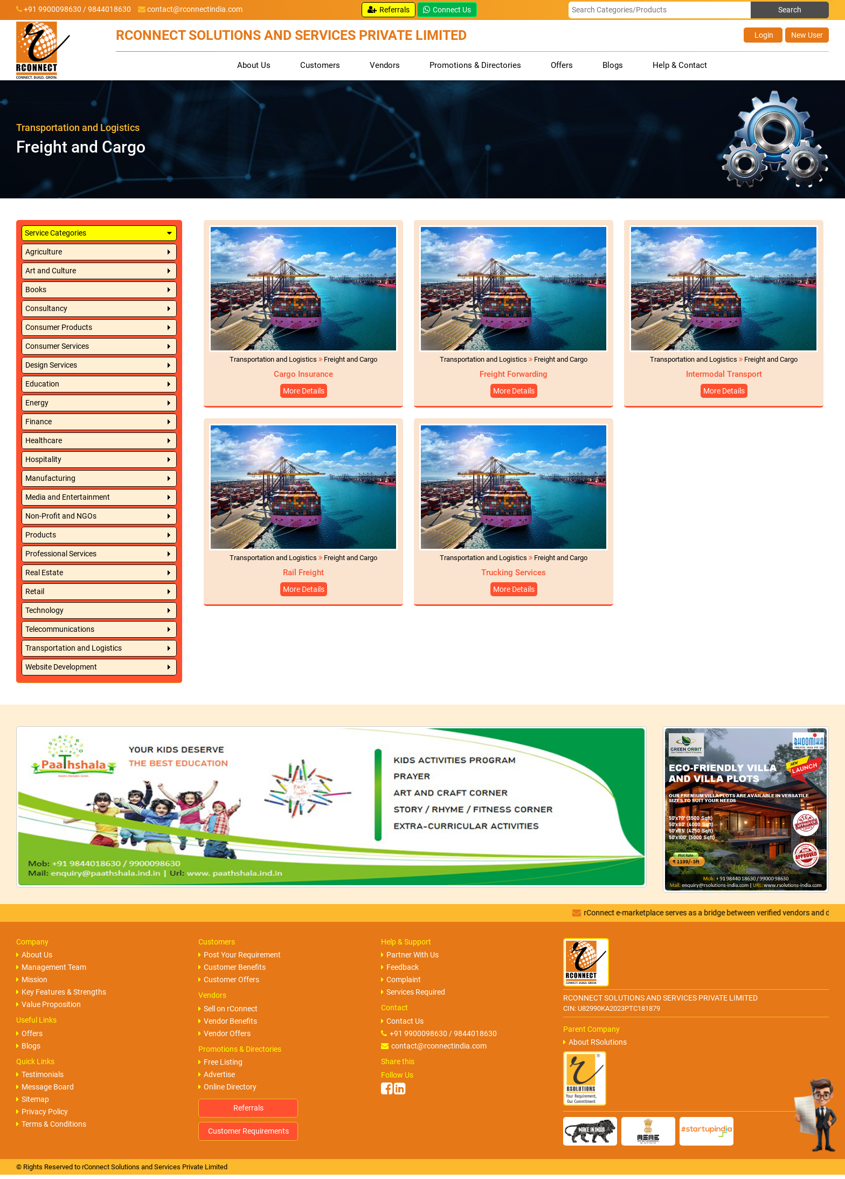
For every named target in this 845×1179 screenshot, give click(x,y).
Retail (34, 591)
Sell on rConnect (228, 1008)
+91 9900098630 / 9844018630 (439, 1033)
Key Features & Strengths (61, 992)
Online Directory (227, 1087)
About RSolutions (595, 1042)
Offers (562, 65)
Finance (38, 421)
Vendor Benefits (227, 1021)
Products (40, 534)
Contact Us (402, 1021)
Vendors (385, 65)
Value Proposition (48, 1004)
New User (807, 35)
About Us (254, 65)
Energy (37, 402)
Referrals (389, 9)
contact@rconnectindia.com (195, 9)
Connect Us (447, 9)
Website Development (61, 667)
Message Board (45, 1087)
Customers (320, 65)
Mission (31, 979)
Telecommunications (59, 629)
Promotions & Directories (475, 65)
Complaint (401, 979)
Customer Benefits (232, 967)
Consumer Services (57, 346)
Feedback (400, 967)
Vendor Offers (224, 1033)
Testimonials (40, 1074)
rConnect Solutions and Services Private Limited (154, 1167)
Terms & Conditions (51, 1124)
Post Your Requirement (239, 954)
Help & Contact (680, 65)
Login (763, 35)
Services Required (413, 992)
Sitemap (32, 1099)
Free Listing (220, 1062)
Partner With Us (410, 954)
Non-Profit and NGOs (60, 516)
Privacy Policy (42, 1111)
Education (42, 384)
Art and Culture (50, 270)
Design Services (51, 365)
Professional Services (60, 553)
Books (35, 289)
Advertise (216, 1074)
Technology (44, 610)
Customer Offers (228, 979)
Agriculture (43, 251)
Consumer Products (58, 327)
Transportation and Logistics (73, 648)
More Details (303, 391)
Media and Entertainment (67, 497)
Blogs (612, 65)
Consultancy (46, 308)
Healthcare (43, 440)
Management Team (51, 967)
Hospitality (43, 459)
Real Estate (44, 572)
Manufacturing (50, 478)
